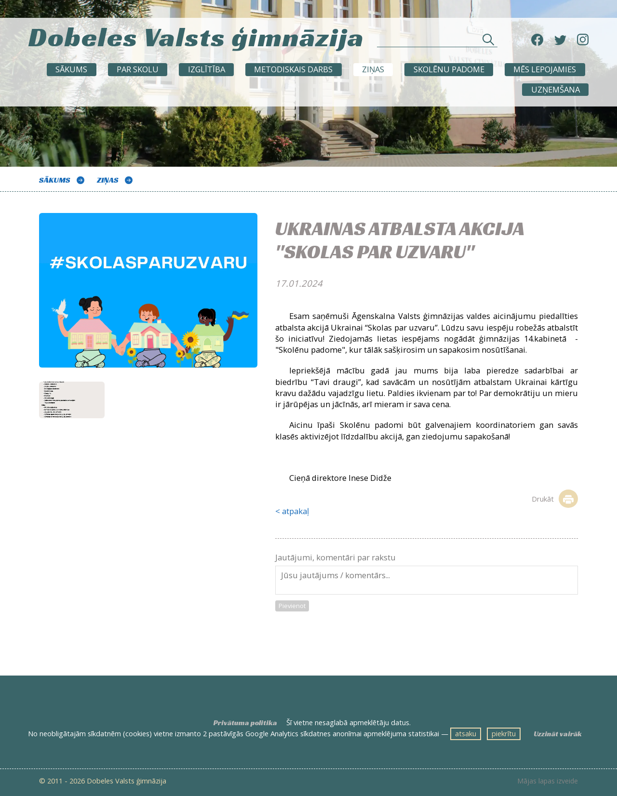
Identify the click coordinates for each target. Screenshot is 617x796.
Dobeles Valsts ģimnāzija (196, 36)
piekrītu (504, 733)
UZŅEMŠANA (555, 89)
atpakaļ (295, 511)
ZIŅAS (373, 69)
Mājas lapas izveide (547, 781)
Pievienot (292, 605)
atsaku (465, 733)
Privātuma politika (245, 722)
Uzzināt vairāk (558, 734)
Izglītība (206, 69)
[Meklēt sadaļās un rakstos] (437, 42)
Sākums (71, 69)
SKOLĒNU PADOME (449, 69)
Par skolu (138, 69)
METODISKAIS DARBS (293, 69)
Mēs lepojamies (544, 69)
